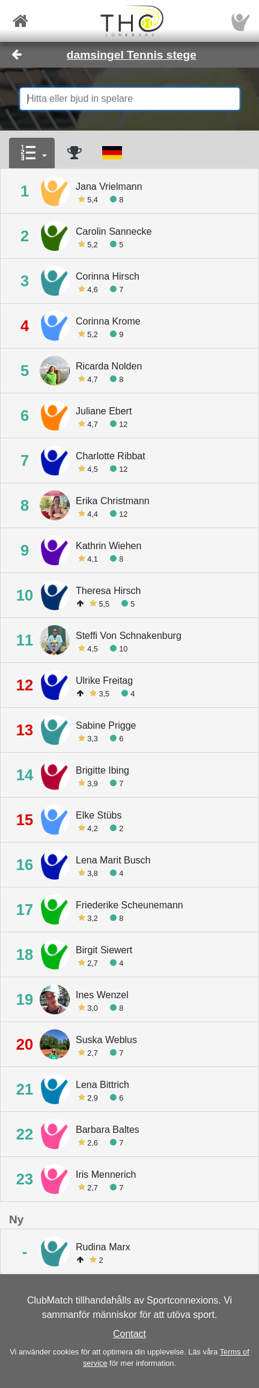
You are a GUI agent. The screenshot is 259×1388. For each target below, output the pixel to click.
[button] (32, 153)
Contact (129, 1334)
